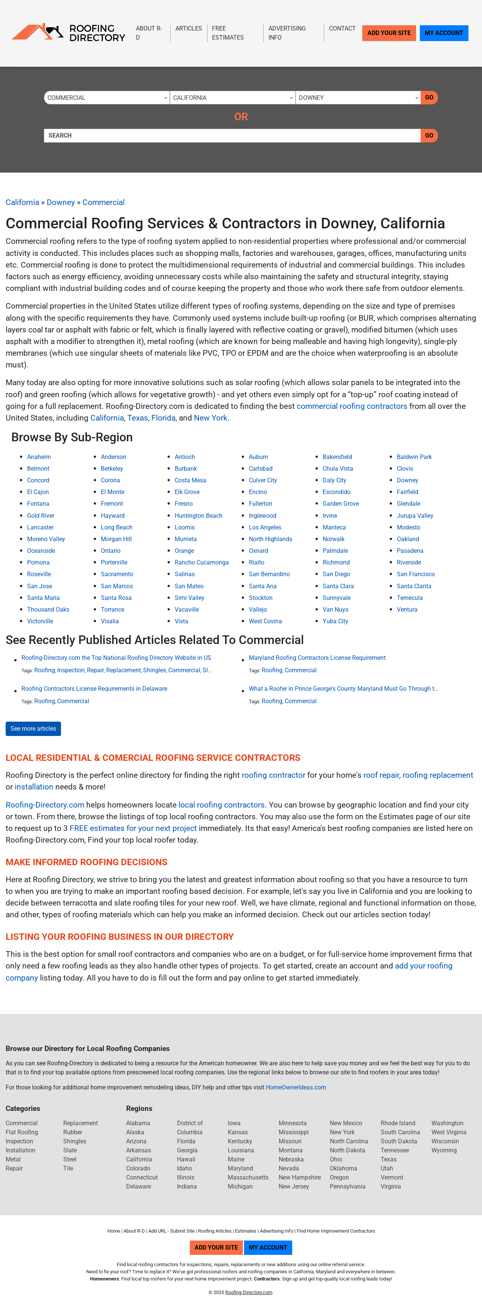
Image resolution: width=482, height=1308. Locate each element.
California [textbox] (189, 97)
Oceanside (41, 550)
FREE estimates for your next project (133, 828)
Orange (184, 550)
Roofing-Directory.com (45, 804)
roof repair (381, 775)
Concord (38, 480)
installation (34, 786)
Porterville (114, 562)
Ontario (110, 550)
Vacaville (187, 609)
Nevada (289, 1168)
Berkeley (112, 468)
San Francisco (416, 574)
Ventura (407, 609)
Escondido (337, 492)
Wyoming (444, 1150)
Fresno (184, 503)
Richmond (336, 562)
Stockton (261, 597)
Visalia (110, 621)
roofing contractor (273, 775)
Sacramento (117, 574)
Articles (188, 28)
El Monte (112, 492)
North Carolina (349, 1141)
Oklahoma (343, 1168)
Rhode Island (398, 1123)
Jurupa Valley (415, 515)
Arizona (136, 1141)
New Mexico (346, 1123)
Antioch (185, 456)
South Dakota (399, 1141)
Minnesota (293, 1123)
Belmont (38, 468)
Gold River (40, 515)
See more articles (33, 728)
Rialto (256, 562)
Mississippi (294, 1132)
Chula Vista (338, 468)
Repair (95, 670)
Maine (236, 1159)
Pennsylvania (348, 1186)
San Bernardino (269, 574)
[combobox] (107, 97)
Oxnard (258, 550)
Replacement (123, 670)
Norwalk (334, 539)
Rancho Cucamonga (202, 562)
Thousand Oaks (48, 609)
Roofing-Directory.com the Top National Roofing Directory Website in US (116, 657)
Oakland (408, 539)
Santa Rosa (116, 597)
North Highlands (270, 539)
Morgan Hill (116, 539)
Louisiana (241, 1150)
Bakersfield (337, 456)
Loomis (185, 527)
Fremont (112, 503)
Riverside (409, 562)
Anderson (113, 456)
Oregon (339, 1177)
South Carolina (400, 1132)
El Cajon (38, 492)
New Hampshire (300, 1177)
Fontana (38, 503)
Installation (20, 1150)
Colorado (138, 1168)
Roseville (39, 574)
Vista (181, 621)
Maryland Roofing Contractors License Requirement (317, 657)
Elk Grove (187, 492)
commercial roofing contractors (352, 406)
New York (210, 417)
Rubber (72, 1132)
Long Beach (117, 527)
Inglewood (262, 515)
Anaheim (39, 456)
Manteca (334, 527)
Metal (13, 1159)
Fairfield (407, 492)
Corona (110, 480)
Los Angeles (265, 527)
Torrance (112, 609)
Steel (69, 1159)
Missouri (290, 1141)
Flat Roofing (22, 1132)
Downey (61, 202)
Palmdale (335, 550)
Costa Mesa (190, 480)
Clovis (405, 468)
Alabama (138, 1123)
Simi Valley (189, 597)
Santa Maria (43, 597)
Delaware (138, 1186)
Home (113, 1231)
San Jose (39, 586)
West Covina (265, 621)
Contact (342, 28)
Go (429, 97)
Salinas (185, 574)
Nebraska (291, 1159)
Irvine (330, 515)
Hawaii (186, 1159)
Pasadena (410, 550)
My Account (444, 33)
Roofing (44, 670)
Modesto (408, 527)
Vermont (392, 1177)
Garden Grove (341, 503)
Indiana (187, 1186)
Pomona (38, 562)
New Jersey (294, 1186)
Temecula (410, 597)
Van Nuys (335, 609)
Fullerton (260, 503)
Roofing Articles (215, 1231)
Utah (387, 1168)
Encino (258, 492)
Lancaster (40, 527)
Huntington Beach (199, 515)
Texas (137, 417)
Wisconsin (445, 1141)
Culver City (263, 480)
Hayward (113, 515)
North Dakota (347, 1150)
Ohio (336, 1159)
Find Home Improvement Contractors (336, 1231)
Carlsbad (261, 468)
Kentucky (240, 1141)
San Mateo (189, 586)
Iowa (234, 1123)
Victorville (40, 621)
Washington (448, 1123)
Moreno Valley (46, 539)
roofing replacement (438, 775)
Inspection (71, 670)
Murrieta (186, 539)
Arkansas (138, 1150)
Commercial (103, 202)
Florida (163, 417)
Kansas (238, 1132)
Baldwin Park (414, 456)
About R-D (149, 33)
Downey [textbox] (311, 97)
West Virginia (449, 1132)
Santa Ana (263, 586)
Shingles (154, 670)
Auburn (258, 456)
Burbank (186, 468)
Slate (209, 670)
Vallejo (258, 609)
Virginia (391, 1186)
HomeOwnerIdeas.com (296, 1087)
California (22, 202)
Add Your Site (389, 33)
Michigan (240, 1186)
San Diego (336, 574)
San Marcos (117, 586)
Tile (68, 1168)
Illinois (185, 1177)
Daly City (334, 480)
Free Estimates (228, 33)
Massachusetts (248, 1177)
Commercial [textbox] (66, 97)
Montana (291, 1150)
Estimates (245, 1231)
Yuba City (335, 621)
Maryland (240, 1168)
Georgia (187, 1150)
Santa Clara (338, 586)
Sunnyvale (337, 597)
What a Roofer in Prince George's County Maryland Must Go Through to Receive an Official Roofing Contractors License (344, 688)
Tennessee (395, 1150)
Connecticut (142, 1177)
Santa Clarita (414, 586)
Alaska (135, 1132)
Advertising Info (287, 33)
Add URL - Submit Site (171, 1231)
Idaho (184, 1168)
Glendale (408, 503)
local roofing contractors (221, 804)
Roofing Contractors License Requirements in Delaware (94, 688)
